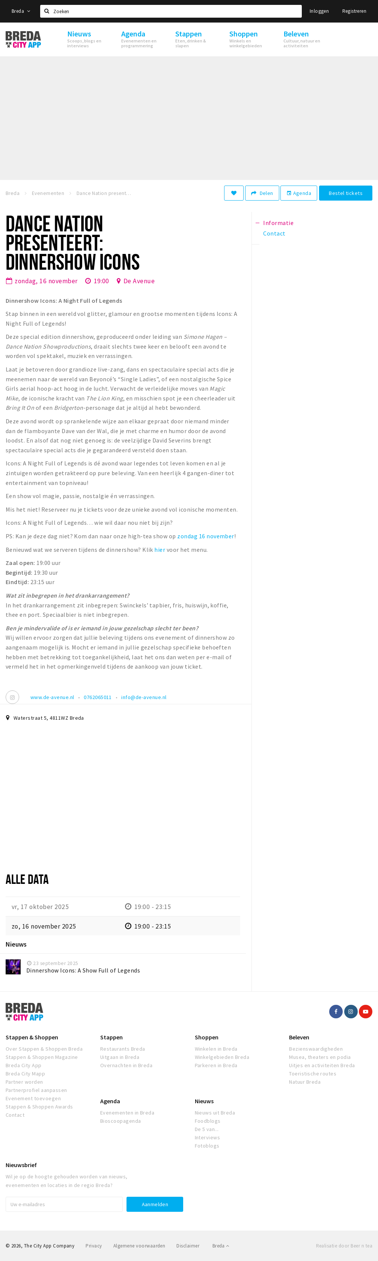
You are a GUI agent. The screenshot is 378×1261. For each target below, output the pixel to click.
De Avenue (139, 281)
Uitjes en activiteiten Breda (322, 1065)
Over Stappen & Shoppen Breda (44, 1048)
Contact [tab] (274, 233)
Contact (15, 1114)
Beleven (299, 1037)
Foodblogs (208, 1121)
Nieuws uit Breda (215, 1112)
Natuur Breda (305, 1081)
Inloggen (319, 11)
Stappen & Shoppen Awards (39, 1106)
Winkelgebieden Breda (222, 1057)
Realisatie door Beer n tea (344, 1246)
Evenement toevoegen (33, 1098)
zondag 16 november (205, 536)
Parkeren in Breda (216, 1065)
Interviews (207, 1137)
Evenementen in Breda (127, 1112)
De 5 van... (207, 1129)
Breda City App (24, 1065)
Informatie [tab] (278, 223)
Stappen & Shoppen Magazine (42, 1057)
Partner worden (24, 1081)
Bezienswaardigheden (316, 1048)
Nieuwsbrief (21, 1165)
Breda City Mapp (25, 1073)
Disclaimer (187, 1246)
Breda (21, 11)
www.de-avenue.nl (52, 697)
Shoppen (206, 1037)
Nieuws (204, 1101)
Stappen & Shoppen (32, 1037)
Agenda (298, 193)
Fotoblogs (207, 1145)
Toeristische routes (312, 1073)
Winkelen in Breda (216, 1048)
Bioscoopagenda (120, 1121)
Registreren (354, 11)
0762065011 (98, 697)
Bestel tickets (346, 193)
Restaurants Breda (122, 1048)
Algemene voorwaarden (139, 1246)
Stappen (111, 1037)
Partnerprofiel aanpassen (36, 1090)
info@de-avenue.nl (143, 697)
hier (159, 549)
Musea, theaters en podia (320, 1057)
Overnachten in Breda (126, 1065)
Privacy (94, 1246)
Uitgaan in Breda (120, 1057)
